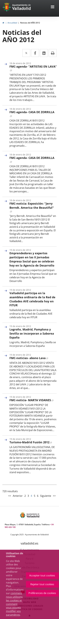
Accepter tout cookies (42, 575)
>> (54, 496)
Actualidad (12, 22)
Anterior (18, 496)
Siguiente (45, 496)
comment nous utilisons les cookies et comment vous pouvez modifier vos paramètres (14, 603)
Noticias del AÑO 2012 (30, 22)
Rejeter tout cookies (42, 584)
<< (9, 496)
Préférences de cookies (42, 593)
